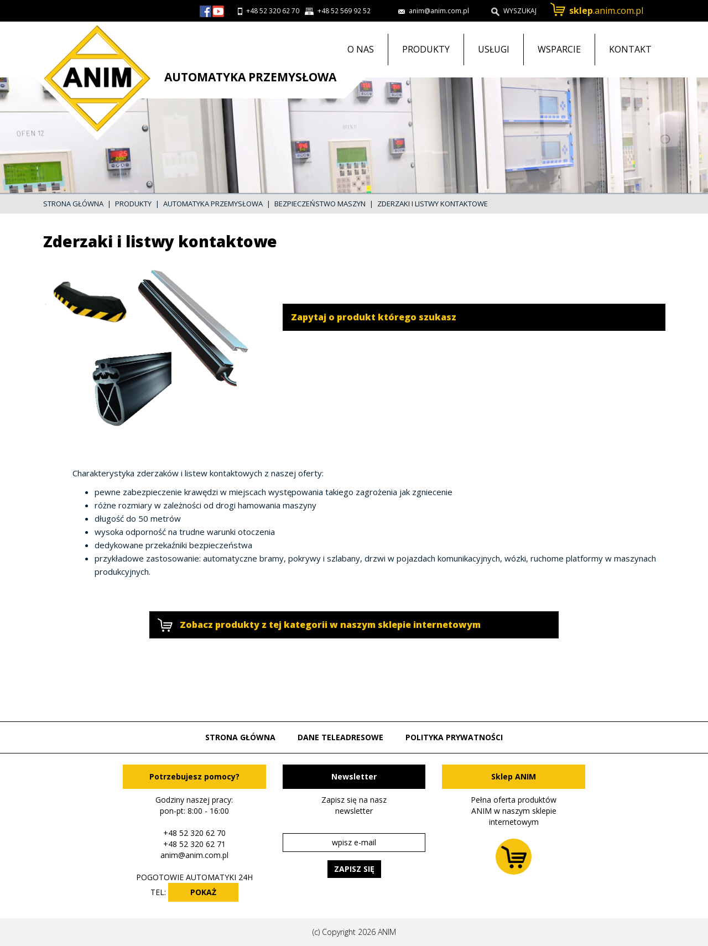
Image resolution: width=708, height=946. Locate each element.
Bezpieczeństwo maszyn (320, 204)
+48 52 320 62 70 (272, 10)
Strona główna (73, 204)
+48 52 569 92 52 (344, 10)
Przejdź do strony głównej (93, 81)
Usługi (493, 49)
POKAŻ (203, 892)
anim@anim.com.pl (194, 855)
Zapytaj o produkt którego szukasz (373, 317)
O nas (360, 49)
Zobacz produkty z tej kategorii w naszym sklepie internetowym (330, 624)
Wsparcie (559, 49)
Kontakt (630, 49)
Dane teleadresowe (340, 737)
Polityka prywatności (454, 737)
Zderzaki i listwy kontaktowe (432, 204)
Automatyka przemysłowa (213, 204)
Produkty (426, 49)
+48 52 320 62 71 (194, 844)
